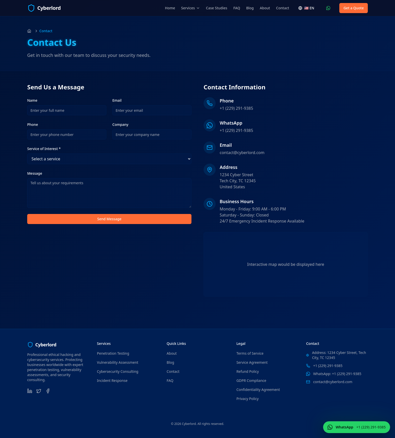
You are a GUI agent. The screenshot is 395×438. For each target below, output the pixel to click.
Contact (282, 8)
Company (120, 124)
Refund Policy (247, 371)
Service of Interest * (44, 148)
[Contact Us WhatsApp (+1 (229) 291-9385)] (328, 8)
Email (117, 100)
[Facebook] (47, 390)
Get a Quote (353, 8)
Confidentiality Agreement (258, 389)
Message (34, 173)
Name (32, 100)
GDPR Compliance (251, 380)
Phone (32, 124)
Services (190, 8)
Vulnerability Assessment (117, 362)
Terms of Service (250, 353)
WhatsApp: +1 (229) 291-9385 (337, 373)
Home (170, 8)
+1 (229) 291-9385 (236, 108)
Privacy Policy (247, 398)
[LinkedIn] (29, 390)
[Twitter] (38, 390)
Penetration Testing (113, 353)
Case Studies (216, 8)
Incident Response (112, 380)
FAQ (236, 8)
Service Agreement (252, 362)
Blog (250, 8)
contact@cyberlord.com (242, 152)
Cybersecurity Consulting (117, 371)
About (265, 8)
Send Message (109, 218)
